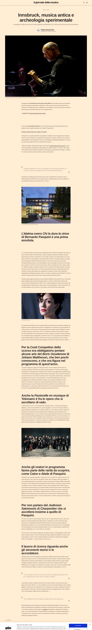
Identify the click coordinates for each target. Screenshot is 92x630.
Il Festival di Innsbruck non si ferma (37, 113)
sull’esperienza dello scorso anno (57, 145)
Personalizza (78, 622)
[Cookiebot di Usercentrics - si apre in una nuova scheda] (8, 627)
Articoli (48, 9)
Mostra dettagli (20, 627)
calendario (45, 609)
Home (44, 9)
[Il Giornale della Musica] (46, 2)
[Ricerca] (84, 2)
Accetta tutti (78, 618)
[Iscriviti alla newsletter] (87, 2)
